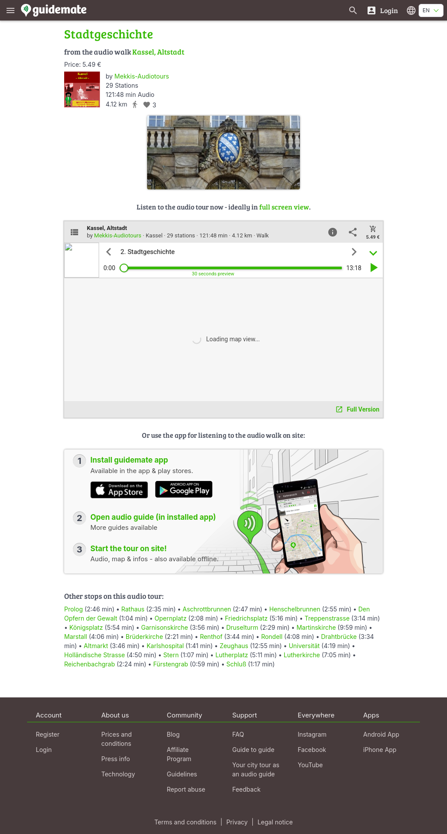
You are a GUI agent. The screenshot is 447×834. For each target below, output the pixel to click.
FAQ (238, 734)
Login (44, 749)
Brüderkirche (144, 636)
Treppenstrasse (327, 618)
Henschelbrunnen (294, 609)
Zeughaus (234, 645)
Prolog (73, 609)
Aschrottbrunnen (206, 609)
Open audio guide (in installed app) (153, 517)
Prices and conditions (116, 739)
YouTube (310, 765)
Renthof (211, 636)
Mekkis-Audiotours (141, 76)
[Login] (382, 10)
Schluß (236, 664)
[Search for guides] (353, 10)
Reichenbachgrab (89, 664)
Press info (115, 758)
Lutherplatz (231, 655)
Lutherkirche (302, 655)
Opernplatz (170, 618)
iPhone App (379, 749)
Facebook (312, 749)
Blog (173, 734)
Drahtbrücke (339, 636)
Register (47, 734)
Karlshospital (165, 645)
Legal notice (275, 822)
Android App (381, 734)
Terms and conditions (185, 822)
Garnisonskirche (164, 627)
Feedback (246, 789)
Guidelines (182, 774)
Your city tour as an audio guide (255, 769)
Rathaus (132, 609)
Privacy (237, 822)
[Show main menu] (10, 10)
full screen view (284, 206)
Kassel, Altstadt (158, 52)
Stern (171, 655)
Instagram (312, 734)
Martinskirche (316, 627)
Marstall (75, 636)
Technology (118, 774)
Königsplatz (86, 627)
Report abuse (186, 789)
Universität (304, 645)
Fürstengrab (170, 664)
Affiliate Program (179, 754)
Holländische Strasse (94, 655)
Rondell (271, 636)
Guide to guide (253, 749)
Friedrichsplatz (246, 618)
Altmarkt (96, 645)
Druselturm (242, 627)
